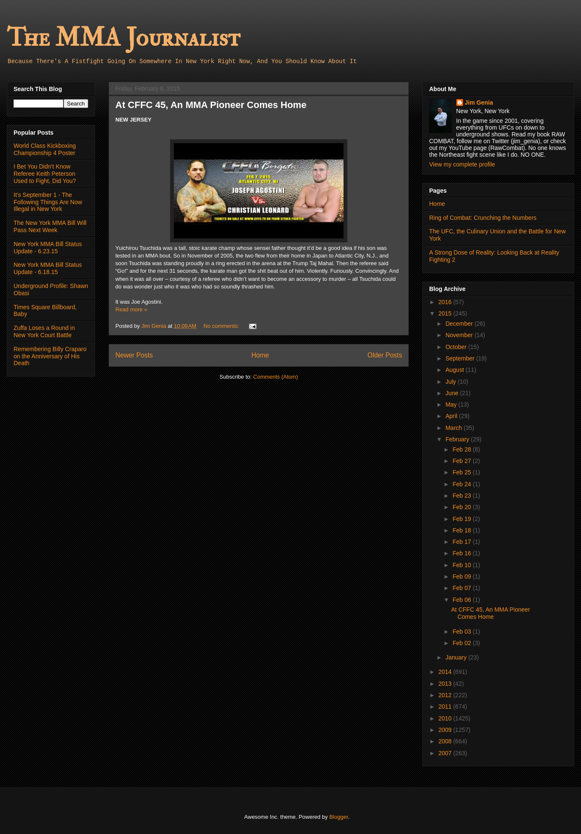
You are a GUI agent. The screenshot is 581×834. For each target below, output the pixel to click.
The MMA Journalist (123, 38)
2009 (446, 729)
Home (260, 355)
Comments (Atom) (275, 377)
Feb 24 (462, 484)
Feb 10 (462, 565)
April (452, 416)
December (459, 323)
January (456, 657)
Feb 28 (462, 449)
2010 (446, 718)
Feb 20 (462, 507)
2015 (446, 313)
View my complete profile (462, 164)
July (451, 381)
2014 (446, 671)
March (454, 427)
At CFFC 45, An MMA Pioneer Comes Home (211, 105)
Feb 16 (462, 553)
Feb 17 (462, 541)
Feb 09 (462, 576)
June (452, 393)
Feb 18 (462, 530)
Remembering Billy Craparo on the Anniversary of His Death (50, 356)
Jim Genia (479, 102)
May (451, 404)
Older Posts (385, 355)
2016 (446, 302)
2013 (446, 683)
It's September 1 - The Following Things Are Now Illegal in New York (48, 202)
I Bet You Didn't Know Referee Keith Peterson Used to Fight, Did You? (45, 173)
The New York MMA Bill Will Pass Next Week (50, 226)
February (458, 439)
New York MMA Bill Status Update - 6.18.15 (48, 268)
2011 (446, 706)
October (456, 347)
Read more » (131, 309)
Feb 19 (462, 518)
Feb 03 (462, 631)
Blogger (338, 817)
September (460, 358)
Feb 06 (462, 599)
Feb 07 (462, 588)
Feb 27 (462, 460)
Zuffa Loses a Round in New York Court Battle (44, 331)
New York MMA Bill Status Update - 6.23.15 (48, 248)
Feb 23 (462, 495)
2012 (446, 695)
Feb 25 (462, 472)
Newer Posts (134, 355)
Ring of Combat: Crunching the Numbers (482, 217)
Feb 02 (462, 643)
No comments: (222, 326)
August (455, 369)
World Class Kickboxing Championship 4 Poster (45, 149)
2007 (446, 753)
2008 (446, 741)
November (459, 335)
